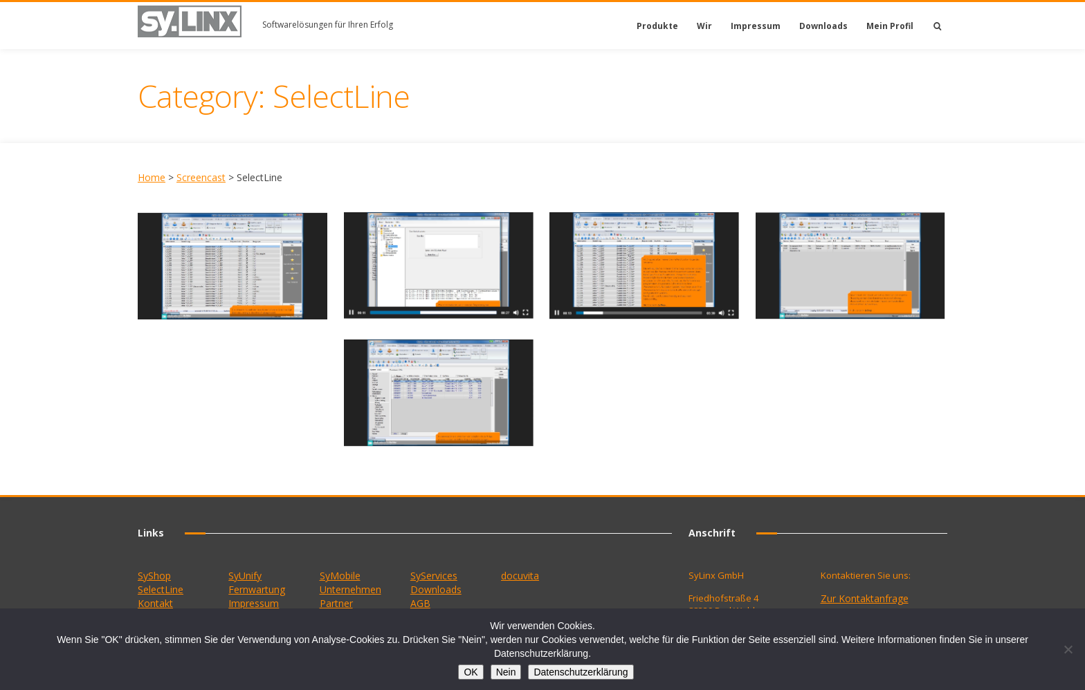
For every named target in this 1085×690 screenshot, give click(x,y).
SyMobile (340, 575)
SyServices (433, 575)
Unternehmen (350, 589)
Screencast (201, 177)
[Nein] (1068, 649)
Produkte (657, 26)
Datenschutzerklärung (581, 672)
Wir (704, 26)
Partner (336, 603)
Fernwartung (256, 589)
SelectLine (160, 589)
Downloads (823, 26)
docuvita (520, 575)
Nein (506, 672)
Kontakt (155, 603)
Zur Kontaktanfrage (865, 598)
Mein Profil (889, 26)
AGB (420, 603)
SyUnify (245, 575)
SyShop (154, 575)
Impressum (756, 26)
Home (151, 177)
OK (470, 672)
